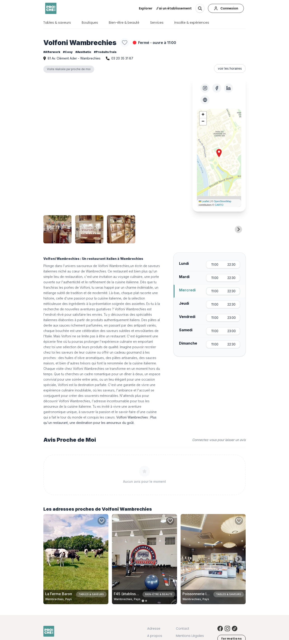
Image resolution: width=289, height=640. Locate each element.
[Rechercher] (200, 8)
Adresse (153, 628)
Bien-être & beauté (124, 22)
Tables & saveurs (57, 22)
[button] (219, 153)
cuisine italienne (79, 406)
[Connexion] (226, 8)
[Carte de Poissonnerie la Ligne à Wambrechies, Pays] (213, 559)
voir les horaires (230, 68)
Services (156, 22)
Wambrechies (119, 266)
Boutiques (90, 22)
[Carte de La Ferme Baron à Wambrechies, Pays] (75, 559)
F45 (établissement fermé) (136, 594)
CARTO (219, 204)
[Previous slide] (50, 229)
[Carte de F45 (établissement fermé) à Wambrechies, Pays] (144, 559)
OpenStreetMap (222, 201)
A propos (154, 635)
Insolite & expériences (191, 22)
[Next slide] (238, 229)
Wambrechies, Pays (58, 599)
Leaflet (204, 201)
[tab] (143, 600)
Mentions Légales (190, 635)
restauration (73, 277)
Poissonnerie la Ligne (200, 594)
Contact (182, 628)
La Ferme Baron (58, 594)
